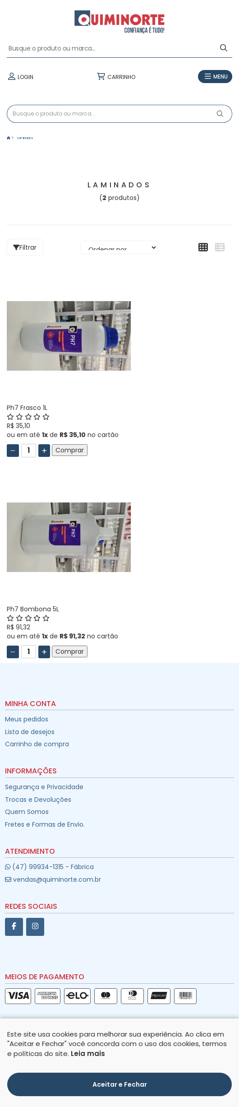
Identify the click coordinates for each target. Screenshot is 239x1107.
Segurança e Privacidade (44, 786)
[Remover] (13, 450)
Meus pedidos (26, 719)
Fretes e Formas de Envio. (45, 824)
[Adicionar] (44, 450)
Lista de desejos (30, 731)
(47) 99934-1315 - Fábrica (49, 866)
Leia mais (88, 1088)
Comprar (69, 450)
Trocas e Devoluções (38, 799)
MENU (215, 77)
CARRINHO (116, 77)
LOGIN (20, 77)
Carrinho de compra (37, 744)
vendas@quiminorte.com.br (53, 879)
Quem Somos (27, 811)
